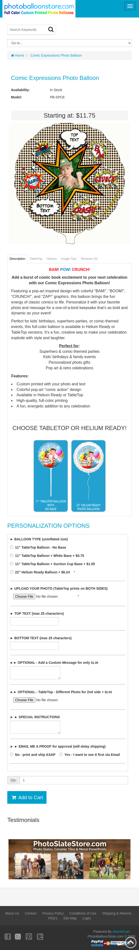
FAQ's (52, 918)
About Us (12, 913)
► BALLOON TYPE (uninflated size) (39, 539)
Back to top (131, 942)
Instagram (18, 936)
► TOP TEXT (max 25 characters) (37, 613)
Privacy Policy (53, 913)
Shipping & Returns (117, 913)
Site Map (70, 918)
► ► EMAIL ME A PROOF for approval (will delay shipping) (58, 746)
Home (17, 55)
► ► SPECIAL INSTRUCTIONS (35, 717)
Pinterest (29, 936)
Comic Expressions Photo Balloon (56, 55)
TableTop (36, 258)
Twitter (40, 936)
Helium (51, 258)
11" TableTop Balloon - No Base (39, 547)
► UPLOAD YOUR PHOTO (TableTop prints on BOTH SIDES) (59, 588)
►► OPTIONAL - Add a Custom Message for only (54, 663)
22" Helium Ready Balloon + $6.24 (41, 572)
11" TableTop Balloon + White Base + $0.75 (48, 556)
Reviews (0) (89, 258)
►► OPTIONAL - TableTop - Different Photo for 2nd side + (61, 692)
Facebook (7, 936)
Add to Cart (27, 797)
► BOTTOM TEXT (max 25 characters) (41, 638)
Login (87, 918)
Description (17, 258)
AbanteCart (121, 931)
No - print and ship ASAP (34, 755)
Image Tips (69, 258)
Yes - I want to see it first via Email (91, 755)
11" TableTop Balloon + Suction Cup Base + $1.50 (54, 564)
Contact (31, 913)
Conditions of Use (82, 913)
